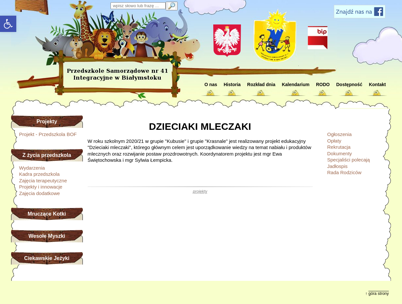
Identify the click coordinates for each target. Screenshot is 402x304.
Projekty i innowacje (41, 187)
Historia (232, 84)
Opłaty (334, 141)
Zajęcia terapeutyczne (43, 180)
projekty (200, 191)
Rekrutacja (339, 147)
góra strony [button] (378, 293)
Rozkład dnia (261, 84)
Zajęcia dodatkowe (39, 193)
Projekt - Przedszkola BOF (48, 134)
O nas (210, 84)
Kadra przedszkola (39, 174)
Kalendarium (295, 84)
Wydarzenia (32, 168)
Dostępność (349, 84)
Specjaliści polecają (348, 159)
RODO (323, 84)
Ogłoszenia (339, 134)
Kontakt (377, 84)
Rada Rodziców (344, 172)
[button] (8, 24)
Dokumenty (339, 153)
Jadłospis (337, 166)
